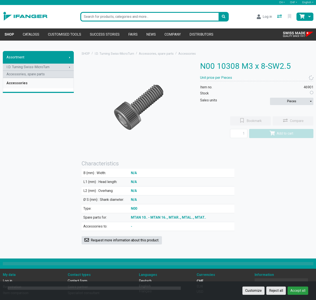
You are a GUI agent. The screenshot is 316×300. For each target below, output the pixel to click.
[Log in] (264, 16)
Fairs (133, 34)
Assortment (15, 57)
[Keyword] (149, 16)
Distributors (201, 34)
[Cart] (301, 17)
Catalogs (31, 34)
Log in (7, 281)
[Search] (223, 16)
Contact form (77, 281)
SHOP (86, 54)
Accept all (297, 290)
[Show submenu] (70, 57)
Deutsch (145, 281)
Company (173, 34)
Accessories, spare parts (26, 74)
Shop (9, 34)
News (151, 34)
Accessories (17, 83)
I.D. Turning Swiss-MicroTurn (28, 67)
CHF (292, 2)
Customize (253, 290)
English (306, 2)
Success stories (105, 34)
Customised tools (64, 34)
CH (281, 2)
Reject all (276, 290)
